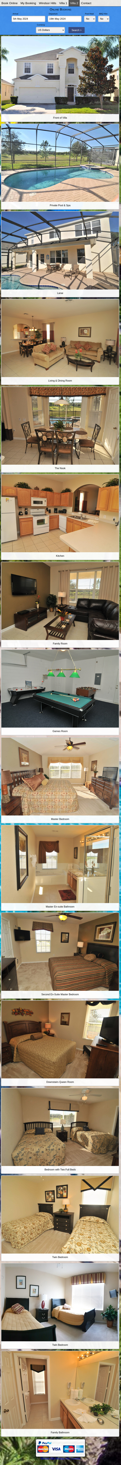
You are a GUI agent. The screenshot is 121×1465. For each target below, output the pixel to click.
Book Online (10, 3)
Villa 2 (74, 3)
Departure (53, 14)
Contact (86, 3)
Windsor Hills (47, 3)
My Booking (28, 3)
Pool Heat (89, 14)
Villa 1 (63, 3)
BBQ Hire (103, 14)
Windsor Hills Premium (68, 1458)
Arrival (15, 14)
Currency (41, 25)
